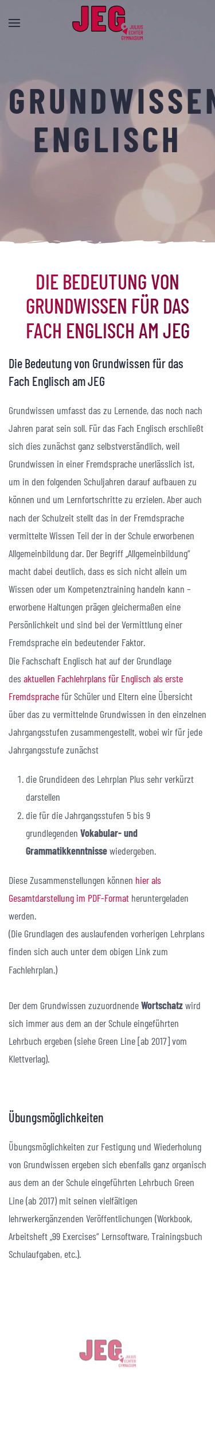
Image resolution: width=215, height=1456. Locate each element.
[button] (14, 23)
